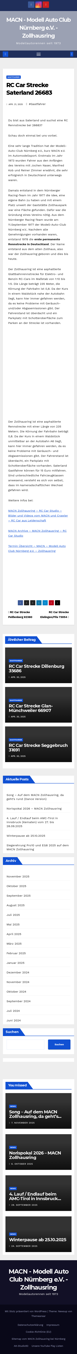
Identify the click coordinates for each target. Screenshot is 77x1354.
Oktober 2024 (16, 991)
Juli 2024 (13, 1011)
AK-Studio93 (21, 1346)
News (13, 1106)
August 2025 (16, 905)
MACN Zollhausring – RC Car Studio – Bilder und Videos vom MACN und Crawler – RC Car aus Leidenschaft (38, 515)
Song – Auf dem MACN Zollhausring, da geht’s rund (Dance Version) (33, 1116)
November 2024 (18, 982)
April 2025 (14, 934)
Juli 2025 (13, 915)
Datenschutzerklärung (30, 1325)
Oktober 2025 (16, 886)
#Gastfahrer (37, 104)
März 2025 (14, 943)
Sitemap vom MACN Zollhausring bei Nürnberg (38, 1339)
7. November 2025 (23, 1123)
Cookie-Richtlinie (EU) (38, 1331)
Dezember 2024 (18, 972)
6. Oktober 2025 (22, 1164)
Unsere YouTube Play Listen (47, 1346)
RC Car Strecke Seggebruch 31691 (38, 748)
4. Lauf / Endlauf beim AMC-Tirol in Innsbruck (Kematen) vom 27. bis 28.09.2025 (32, 822)
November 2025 (18, 876)
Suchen (12, 1032)
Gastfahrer (13, 77)
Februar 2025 (16, 953)
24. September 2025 (24, 1246)
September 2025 (19, 895)
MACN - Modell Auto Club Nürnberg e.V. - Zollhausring (38, 27)
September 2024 (19, 1001)
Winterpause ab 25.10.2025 (26, 835)
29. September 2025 (24, 1205)
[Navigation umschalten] (39, 54)
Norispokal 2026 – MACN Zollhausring (34, 808)
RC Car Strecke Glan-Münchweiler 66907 (31, 708)
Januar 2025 (15, 963)
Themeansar (38, 1316)
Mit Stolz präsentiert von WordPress (26, 1311)
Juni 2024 (14, 1020)
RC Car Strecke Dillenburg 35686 (36, 668)
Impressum (52, 1325)
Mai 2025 (13, 924)
